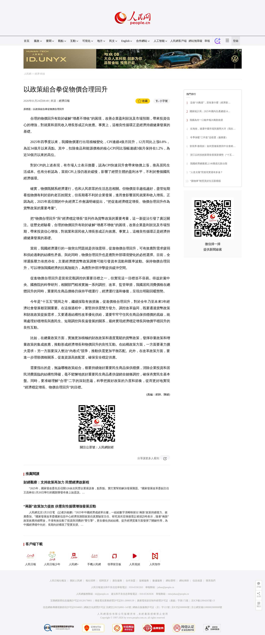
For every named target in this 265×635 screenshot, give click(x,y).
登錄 (235, 40)
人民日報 (30, 558)
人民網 (27, 74)
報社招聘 (90, 580)
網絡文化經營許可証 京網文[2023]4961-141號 (107, 607)
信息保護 (197, 580)
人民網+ (74, 558)
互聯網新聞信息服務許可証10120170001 (71, 600)
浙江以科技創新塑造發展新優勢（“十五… (212, 155)
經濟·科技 (40, 74)
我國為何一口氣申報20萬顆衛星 (206, 120)
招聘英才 (104, 580)
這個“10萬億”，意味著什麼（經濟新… (210, 102)
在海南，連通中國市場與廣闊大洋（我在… (213, 128)
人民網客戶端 (178, 40)
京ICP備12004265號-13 (203, 600)
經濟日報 (64, 100)
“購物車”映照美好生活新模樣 (205, 181)
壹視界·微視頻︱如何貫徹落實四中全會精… (213, 146)
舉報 (207, 40)
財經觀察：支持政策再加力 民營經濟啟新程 (56, 482)
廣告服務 (117, 580)
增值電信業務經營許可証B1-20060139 (114, 600)
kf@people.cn (102, 594)
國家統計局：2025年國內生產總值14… (210, 111)
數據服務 (157, 580)
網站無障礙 (195, 40)
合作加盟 (130, 580)
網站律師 (184, 580)
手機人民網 (94, 558)
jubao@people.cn (165, 587)
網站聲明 (170, 580)
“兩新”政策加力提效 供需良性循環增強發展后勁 (60, 506)
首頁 (26, 40)
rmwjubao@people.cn (178, 594)
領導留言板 (114, 558)
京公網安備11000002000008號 (206, 607)
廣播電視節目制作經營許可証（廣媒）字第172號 (162, 600)
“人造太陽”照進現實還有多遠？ (206, 172)
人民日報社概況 (58, 580)
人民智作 (155, 558)
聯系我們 (210, 580)
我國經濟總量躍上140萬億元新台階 (208, 163)
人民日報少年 (52, 558)
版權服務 (144, 580)
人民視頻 (135, 558)
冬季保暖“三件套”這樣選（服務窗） (209, 137)
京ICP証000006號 (180, 607)
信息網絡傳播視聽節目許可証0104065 (62, 607)
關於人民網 (76, 580)
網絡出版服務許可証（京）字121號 (151, 607)
